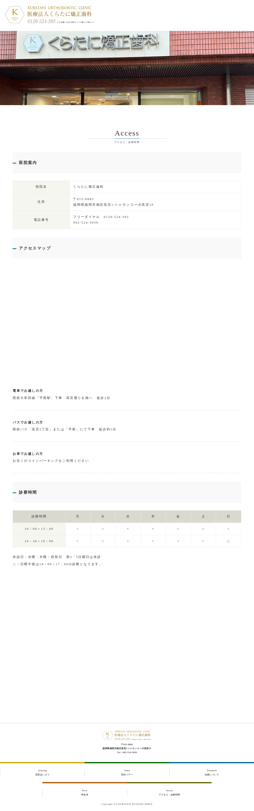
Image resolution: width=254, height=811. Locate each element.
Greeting (42, 772)
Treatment (212, 772)
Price (85, 792)
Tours (127, 772)
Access (169, 792)
